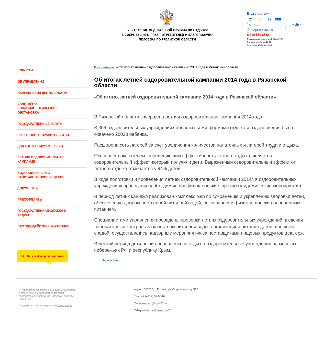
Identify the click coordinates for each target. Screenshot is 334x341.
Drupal (69, 331)
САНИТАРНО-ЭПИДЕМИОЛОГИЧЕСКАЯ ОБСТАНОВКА (37, 108)
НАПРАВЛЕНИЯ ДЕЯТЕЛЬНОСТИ (42, 93)
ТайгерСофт (64, 305)
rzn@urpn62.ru (157, 303)
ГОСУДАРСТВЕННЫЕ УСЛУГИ (39, 124)
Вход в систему (258, 13)
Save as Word (111, 260)
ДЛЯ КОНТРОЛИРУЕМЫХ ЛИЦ (40, 146)
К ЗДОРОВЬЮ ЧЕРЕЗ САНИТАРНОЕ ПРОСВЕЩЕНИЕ (40, 175)
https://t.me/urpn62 (159, 310)
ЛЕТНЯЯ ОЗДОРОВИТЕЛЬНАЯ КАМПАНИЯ (40, 159)
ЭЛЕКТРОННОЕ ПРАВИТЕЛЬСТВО (43, 135)
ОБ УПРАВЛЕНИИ (30, 81)
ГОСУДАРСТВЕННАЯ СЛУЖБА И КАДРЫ (41, 213)
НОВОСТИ (25, 70)
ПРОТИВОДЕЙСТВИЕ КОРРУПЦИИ (43, 226)
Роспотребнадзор (104, 67)
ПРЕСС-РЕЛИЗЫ (29, 199)
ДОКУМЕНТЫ (27, 188)
